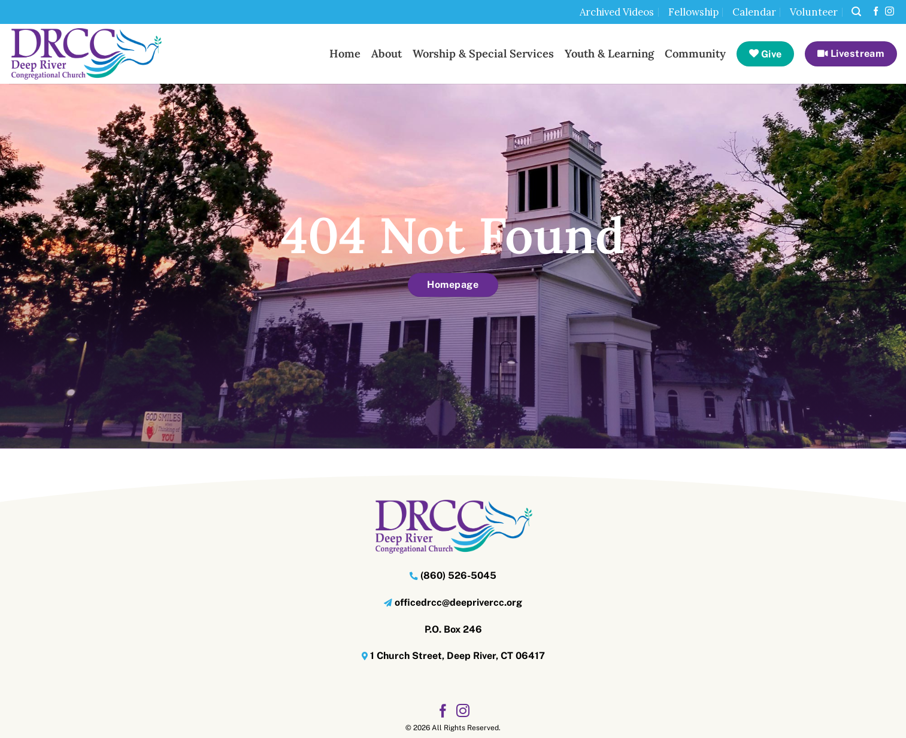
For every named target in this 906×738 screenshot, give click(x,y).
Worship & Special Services (483, 53)
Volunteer (814, 12)
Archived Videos (617, 12)
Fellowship (693, 12)
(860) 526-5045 (458, 575)
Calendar (754, 12)
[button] (856, 11)
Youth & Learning (609, 53)
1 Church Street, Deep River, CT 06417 (457, 655)
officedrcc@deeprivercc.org (458, 602)
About (386, 53)
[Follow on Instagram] (889, 12)
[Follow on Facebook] (875, 12)
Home (344, 53)
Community (695, 53)
